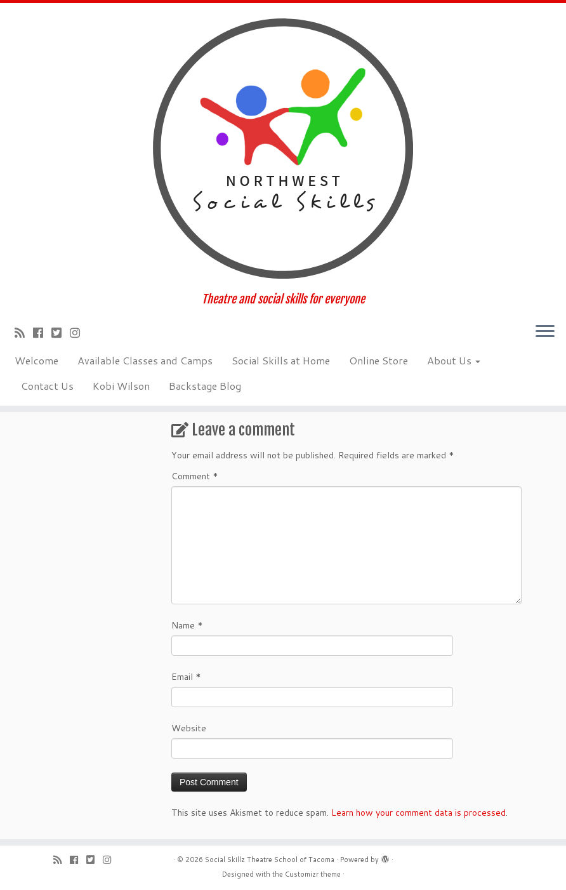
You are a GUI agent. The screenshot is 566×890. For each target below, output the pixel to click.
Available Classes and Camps (145, 360)
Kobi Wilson (121, 385)
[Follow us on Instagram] (79, 332)
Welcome (36, 360)
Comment (194, 476)
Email (186, 676)
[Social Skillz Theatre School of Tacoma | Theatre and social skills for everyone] (283, 148)
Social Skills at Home (281, 360)
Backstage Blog (205, 385)
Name (187, 625)
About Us (453, 360)
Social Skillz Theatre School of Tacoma (269, 859)
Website (188, 728)
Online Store (378, 360)
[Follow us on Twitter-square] (60, 332)
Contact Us (47, 385)
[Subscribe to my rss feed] (24, 332)
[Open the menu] (545, 332)
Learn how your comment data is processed (418, 812)
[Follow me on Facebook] (42, 332)
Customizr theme (313, 874)
